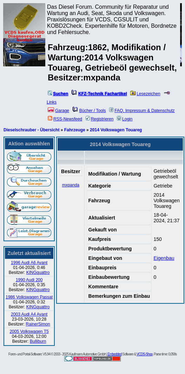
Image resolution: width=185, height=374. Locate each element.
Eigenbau (163, 258)
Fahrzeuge (74, 129)
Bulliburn (38, 341)
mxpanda (70, 185)
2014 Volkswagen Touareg (116, 129)
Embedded (114, 354)
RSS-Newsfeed (65, 119)
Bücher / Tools (89, 110)
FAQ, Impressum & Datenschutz (141, 110)
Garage (58, 110)
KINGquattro (38, 272)
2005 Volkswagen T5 (28, 331)
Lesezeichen (145, 93)
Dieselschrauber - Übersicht (31, 129)
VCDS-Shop (144, 354)
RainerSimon (38, 324)
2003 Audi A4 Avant (29, 314)
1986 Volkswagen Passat (29, 297)
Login (124, 119)
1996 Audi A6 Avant (29, 262)
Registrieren (100, 119)
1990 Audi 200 (29, 279)
